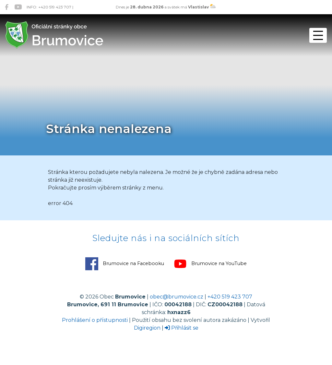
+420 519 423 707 (230, 297)
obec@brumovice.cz (176, 297)
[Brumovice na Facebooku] (6, 7)
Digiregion (147, 328)
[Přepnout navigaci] (318, 35)
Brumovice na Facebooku (124, 263)
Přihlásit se (181, 328)
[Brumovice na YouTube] (18, 7)
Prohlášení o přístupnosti (95, 320)
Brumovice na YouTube (210, 263)
